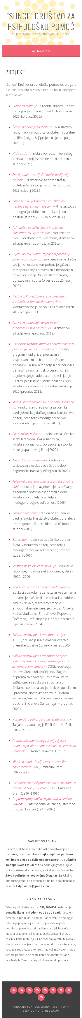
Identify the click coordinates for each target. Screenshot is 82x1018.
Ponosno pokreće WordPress (35, 1006)
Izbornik (43, 51)
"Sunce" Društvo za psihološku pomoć (41, 21)
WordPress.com (47, 1010)
